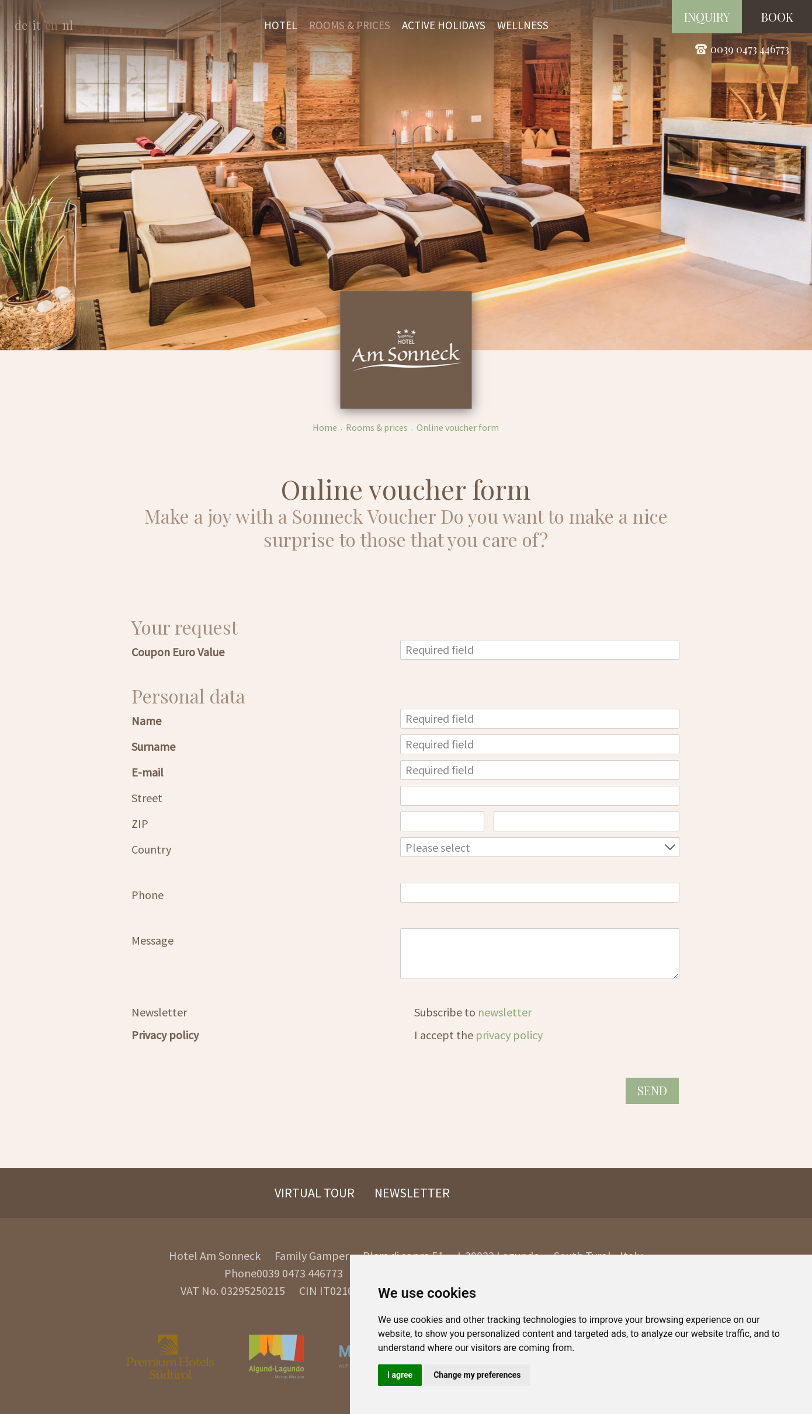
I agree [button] (399, 1375)
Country (151, 849)
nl (68, 25)
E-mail (147, 772)
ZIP (139, 823)
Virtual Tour (315, 1193)
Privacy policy (165, 1035)
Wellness (523, 25)
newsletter (505, 1012)
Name (146, 720)
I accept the (478, 1035)
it (36, 25)
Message (152, 940)
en (51, 25)
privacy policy (509, 1035)
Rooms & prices (349, 25)
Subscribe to (473, 1012)
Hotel (280, 25)
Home (325, 427)
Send (652, 1090)
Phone (147, 894)
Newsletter (159, 1012)
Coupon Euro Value (177, 652)
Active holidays (443, 25)
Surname (153, 746)
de (21, 25)
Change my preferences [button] (476, 1375)
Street (146, 797)
